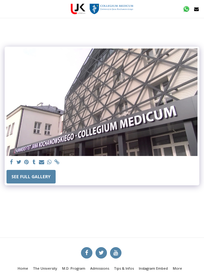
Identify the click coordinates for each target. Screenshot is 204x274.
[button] (7, 8)
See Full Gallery (30, 176)
